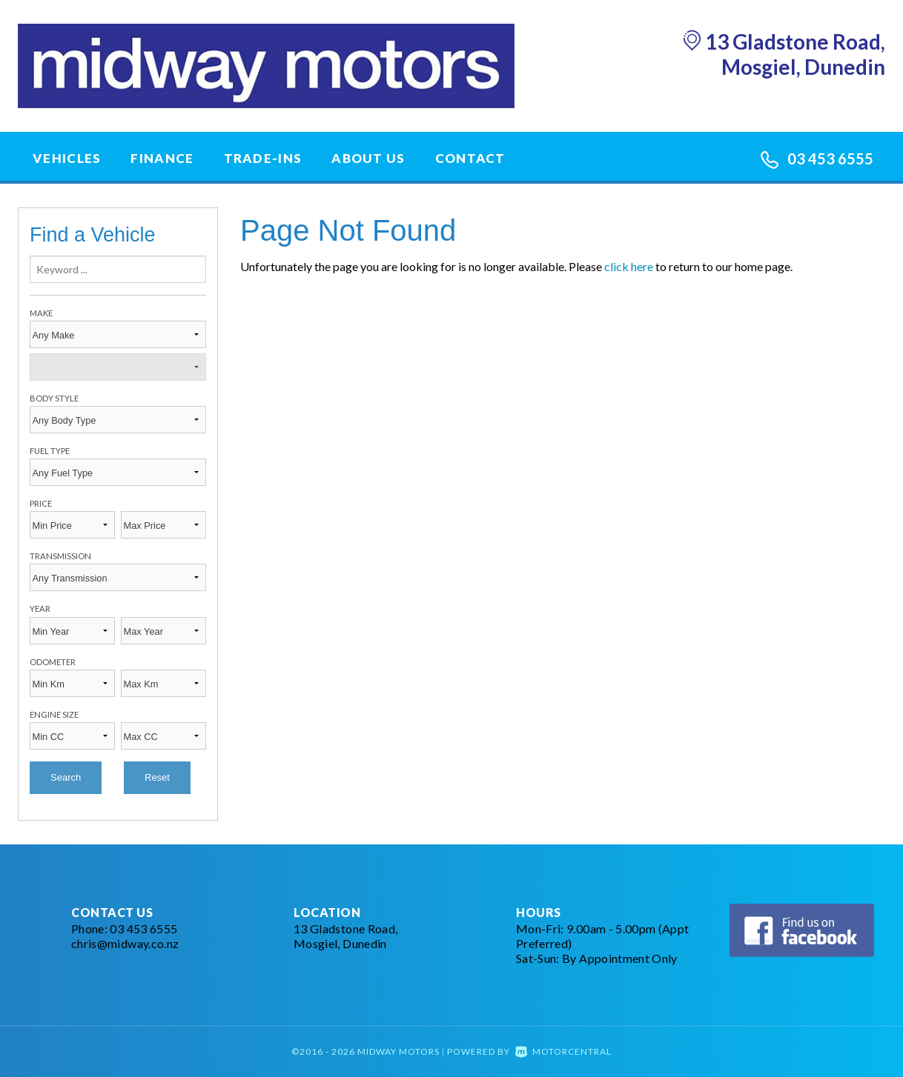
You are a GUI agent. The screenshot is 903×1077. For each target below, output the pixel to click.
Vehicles (67, 158)
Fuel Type (50, 451)
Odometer (53, 662)
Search (65, 777)
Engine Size (54, 714)
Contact (470, 158)
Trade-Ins (263, 158)
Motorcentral (563, 1051)
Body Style (54, 398)
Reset (157, 777)
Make (41, 313)
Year (40, 608)
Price (41, 503)
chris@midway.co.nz (125, 943)
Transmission (60, 556)
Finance (162, 158)
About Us (368, 158)
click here (628, 266)
